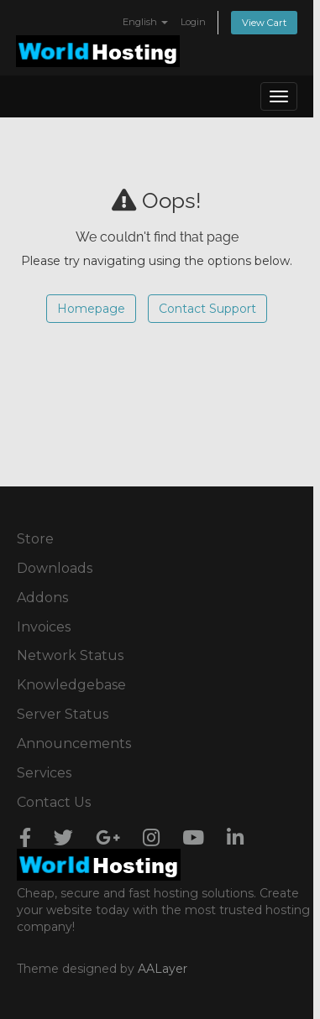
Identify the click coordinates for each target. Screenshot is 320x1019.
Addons (42, 598)
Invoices (44, 627)
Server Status (62, 714)
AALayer (162, 968)
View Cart (264, 23)
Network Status (70, 655)
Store (35, 539)
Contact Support (207, 308)
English (145, 22)
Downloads (54, 568)
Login (193, 22)
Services (44, 773)
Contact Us (54, 802)
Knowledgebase (71, 685)
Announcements (74, 743)
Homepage (91, 308)
